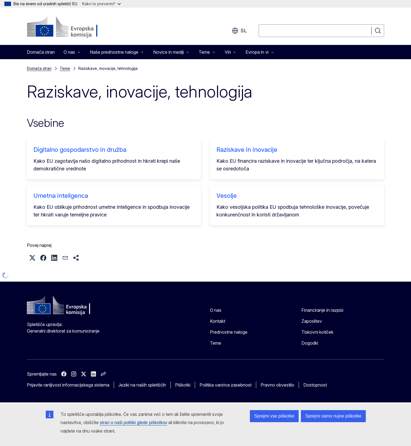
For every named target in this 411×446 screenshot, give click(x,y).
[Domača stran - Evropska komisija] (71, 27)
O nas (215, 310)
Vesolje (226, 195)
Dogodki (309, 343)
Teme (65, 68)
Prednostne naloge (228, 332)
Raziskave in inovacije (246, 149)
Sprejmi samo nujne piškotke (333, 416)
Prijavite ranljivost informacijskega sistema (68, 385)
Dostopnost (315, 385)
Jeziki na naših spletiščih (142, 385)
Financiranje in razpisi (322, 310)
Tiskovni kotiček (317, 332)
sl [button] (239, 30)
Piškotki (182, 385)
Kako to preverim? (101, 3)
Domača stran (41, 52)
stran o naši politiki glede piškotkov (133, 422)
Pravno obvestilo (277, 385)
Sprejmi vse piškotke (274, 416)
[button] (32, 257)
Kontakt (217, 321)
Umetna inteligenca (60, 195)
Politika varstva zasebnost (225, 385)
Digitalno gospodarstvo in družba (79, 149)
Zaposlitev (311, 321)
